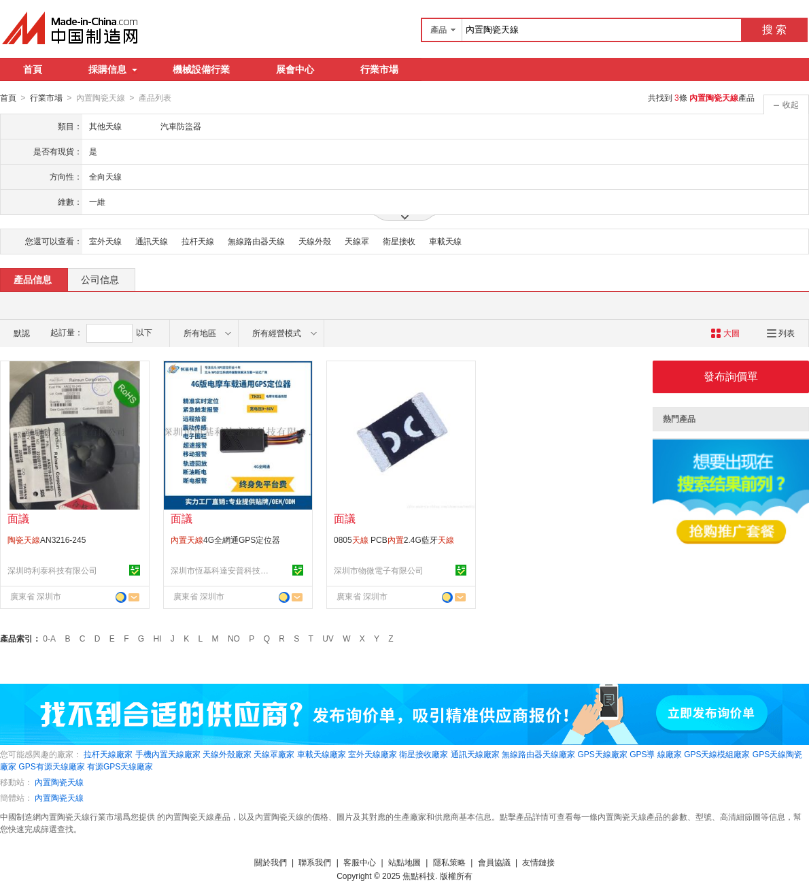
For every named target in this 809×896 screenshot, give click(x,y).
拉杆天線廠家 (108, 754)
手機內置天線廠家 (168, 754)
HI (158, 638)
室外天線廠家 (372, 754)
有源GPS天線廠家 (120, 766)
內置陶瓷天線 (59, 781)
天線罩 (357, 241)
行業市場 (379, 69)
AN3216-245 (46, 539)
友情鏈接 (538, 862)
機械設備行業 (201, 69)
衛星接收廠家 (423, 754)
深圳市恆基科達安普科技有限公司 (222, 570)
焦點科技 (418, 875)
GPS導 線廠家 (656, 754)
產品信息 (33, 278)
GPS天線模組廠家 (717, 754)
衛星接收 (399, 241)
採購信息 (112, 69)
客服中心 (359, 862)
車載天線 (445, 241)
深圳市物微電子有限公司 (379, 570)
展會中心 (295, 69)
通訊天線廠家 (475, 754)
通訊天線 (151, 241)
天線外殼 (314, 241)
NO (234, 638)
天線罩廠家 (274, 754)
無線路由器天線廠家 (538, 754)
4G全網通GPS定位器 (225, 539)
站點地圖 (404, 862)
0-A (49, 638)
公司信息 (100, 278)
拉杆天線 (198, 241)
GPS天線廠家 (602, 754)
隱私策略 (449, 862)
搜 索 (774, 29)
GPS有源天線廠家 (51, 766)
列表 (781, 332)
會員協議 (494, 862)
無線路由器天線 (256, 241)
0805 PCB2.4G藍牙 (394, 539)
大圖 (725, 332)
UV (328, 638)
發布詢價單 (731, 376)
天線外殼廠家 (227, 754)
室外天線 (105, 241)
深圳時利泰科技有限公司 (52, 570)
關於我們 (270, 862)
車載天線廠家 (321, 754)
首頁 (32, 69)
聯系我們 (314, 862)
